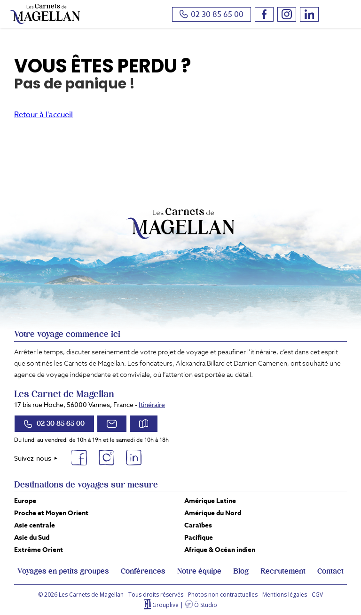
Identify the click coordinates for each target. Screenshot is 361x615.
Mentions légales (284, 595)
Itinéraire (152, 404)
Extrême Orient (38, 549)
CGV (317, 595)
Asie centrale (34, 525)
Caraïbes (198, 525)
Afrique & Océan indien (219, 549)
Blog (241, 571)
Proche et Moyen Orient (51, 513)
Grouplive (165, 605)
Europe (25, 500)
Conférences (143, 571)
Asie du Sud (31, 537)
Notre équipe (199, 571)
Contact (330, 571)
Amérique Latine (210, 500)
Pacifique (198, 537)
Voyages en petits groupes (63, 571)
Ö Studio (205, 605)
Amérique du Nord (212, 513)
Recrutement (283, 571)
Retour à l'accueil (43, 115)
